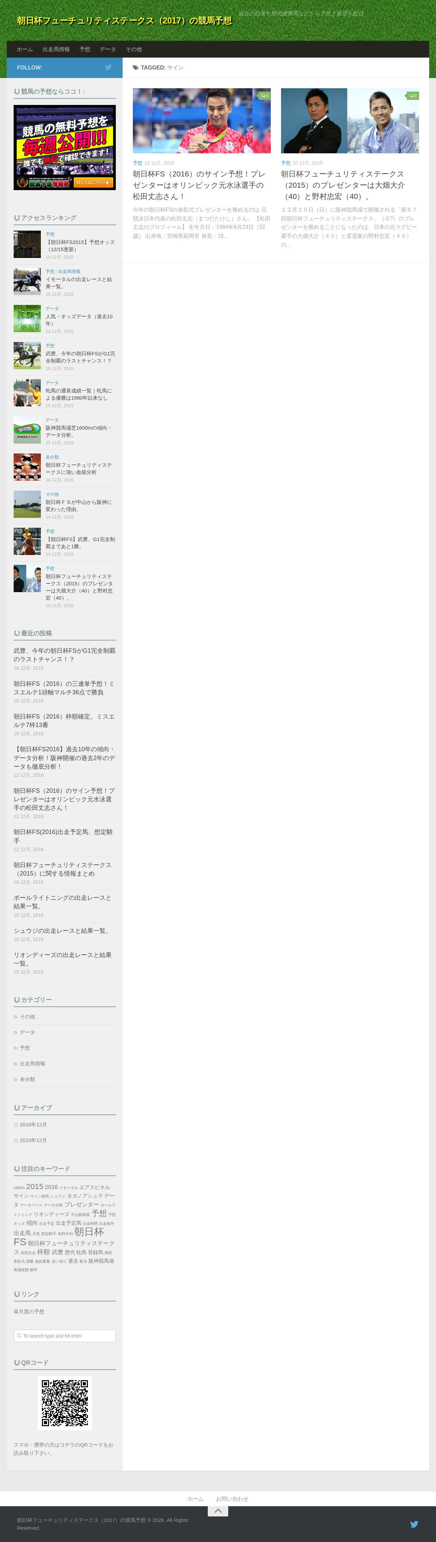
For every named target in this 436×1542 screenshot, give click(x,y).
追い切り (59, 1261)
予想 (84, 49)
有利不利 (65, 1234)
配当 (83, 1261)
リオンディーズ (51, 1214)
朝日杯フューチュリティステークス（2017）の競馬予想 (124, 20)
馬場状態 (21, 1270)
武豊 (57, 1252)
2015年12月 (33, 1140)
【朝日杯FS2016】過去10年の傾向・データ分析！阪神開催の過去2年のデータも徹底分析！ (64, 758)
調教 (30, 1261)
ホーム (25, 49)
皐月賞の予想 (29, 1311)
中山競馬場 (80, 1215)
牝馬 (81, 1252)
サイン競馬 (39, 1196)
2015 (35, 1186)
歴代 (70, 1252)
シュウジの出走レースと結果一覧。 (63, 930)
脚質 (108, 1253)
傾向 (32, 1222)
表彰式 (19, 1261)
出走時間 (90, 1223)
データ (108, 49)
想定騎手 (48, 1234)
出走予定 (46, 1223)
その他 (134, 49)
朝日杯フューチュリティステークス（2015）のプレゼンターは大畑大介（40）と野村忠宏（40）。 (343, 185)
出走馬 (22, 1233)
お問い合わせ (232, 1499)
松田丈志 (28, 1253)
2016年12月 (33, 1124)
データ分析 (53, 1205)
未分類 (52, 457)
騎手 (33, 1270)
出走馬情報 (56, 49)
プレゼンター (81, 1204)
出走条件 (106, 1223)
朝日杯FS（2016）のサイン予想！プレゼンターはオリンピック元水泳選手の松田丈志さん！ (199, 185)
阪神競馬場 (101, 1261)
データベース (31, 1205)
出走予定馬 (68, 1223)
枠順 (43, 1251)
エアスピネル (94, 1187)
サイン (21, 1196)
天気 (36, 1234)
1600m (19, 1188)
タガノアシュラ (85, 1196)
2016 (51, 1187)
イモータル (68, 1188)
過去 (73, 1261)
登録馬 (95, 1252)
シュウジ (57, 1196)
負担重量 (42, 1261)
